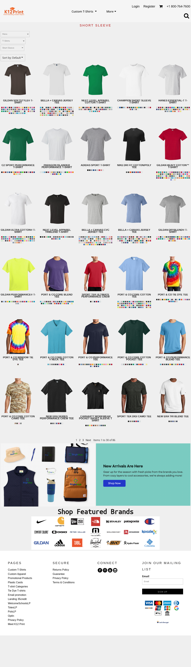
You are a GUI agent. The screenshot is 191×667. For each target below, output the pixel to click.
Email (145, 576)
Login (136, 6)
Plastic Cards (15, 582)
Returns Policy (61, 569)
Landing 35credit (17, 599)
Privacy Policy (16, 620)
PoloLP (12, 611)
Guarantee (59, 574)
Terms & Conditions (64, 582)
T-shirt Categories (18, 586)
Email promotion (17, 595)
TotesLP (12, 607)
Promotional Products (20, 578)
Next (88, 440)
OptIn (11, 616)
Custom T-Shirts (17, 569)
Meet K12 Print (16, 624)
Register (149, 6)
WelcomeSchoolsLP (19, 603)
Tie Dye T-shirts (16, 590)
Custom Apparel (17, 574)
